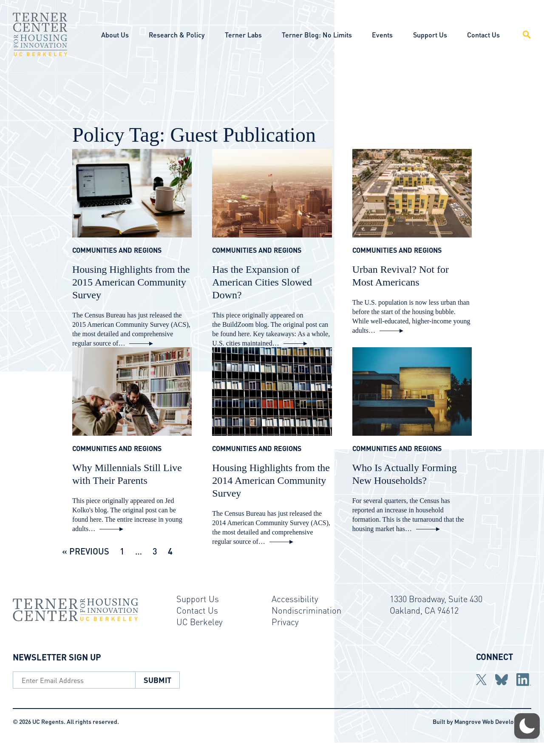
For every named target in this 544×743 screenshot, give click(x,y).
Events (382, 34)
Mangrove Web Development (492, 721)
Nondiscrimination (306, 610)
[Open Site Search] (522, 34)
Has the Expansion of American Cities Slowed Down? (262, 282)
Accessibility (295, 598)
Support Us (430, 34)
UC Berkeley (199, 621)
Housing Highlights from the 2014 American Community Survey (271, 480)
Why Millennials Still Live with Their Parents (127, 474)
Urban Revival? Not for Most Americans (400, 276)
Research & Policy (176, 34)
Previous (89, 551)
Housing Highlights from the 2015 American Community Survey (131, 282)
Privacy (285, 621)
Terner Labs (243, 34)
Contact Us (483, 34)
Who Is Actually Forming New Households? (404, 474)
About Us (115, 34)
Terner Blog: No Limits (317, 34)
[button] (527, 726)
